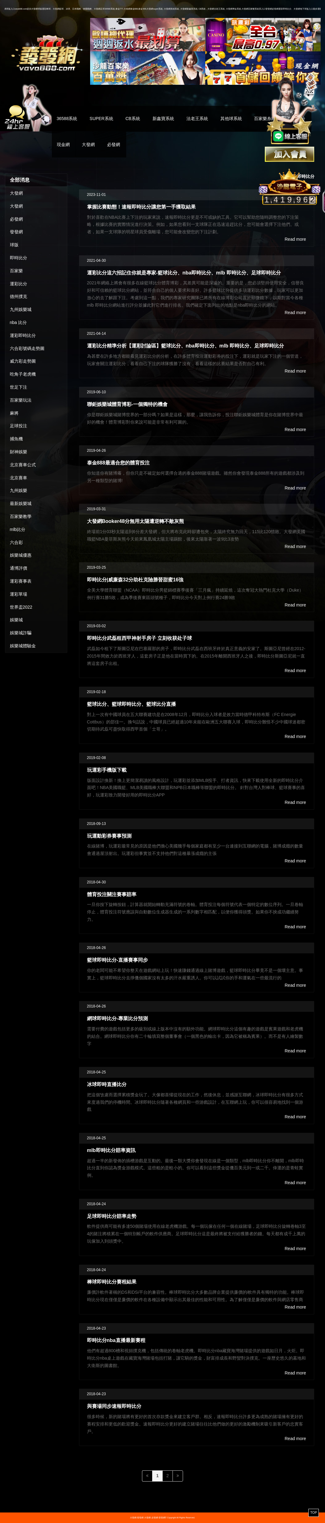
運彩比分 (18, 283)
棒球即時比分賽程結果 (111, 1281)
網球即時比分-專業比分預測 (117, 1018)
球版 (14, 244)
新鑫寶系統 (163, 118)
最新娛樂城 (20, 503)
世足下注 (18, 387)
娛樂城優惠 (20, 555)
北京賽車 (18, 477)
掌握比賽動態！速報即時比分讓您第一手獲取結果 (141, 206)
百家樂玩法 (20, 400)
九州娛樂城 (20, 309)
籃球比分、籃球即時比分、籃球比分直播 (131, 704)
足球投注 (18, 425)
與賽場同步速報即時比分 (114, 1406)
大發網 (88, 144)
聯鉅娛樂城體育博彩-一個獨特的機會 (127, 404)
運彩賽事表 (20, 581)
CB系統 (132, 118)
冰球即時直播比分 (107, 1084)
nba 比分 (18, 322)
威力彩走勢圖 (23, 361)
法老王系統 (197, 118)
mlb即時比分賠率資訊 (111, 1150)
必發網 (113, 144)
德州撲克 (18, 296)
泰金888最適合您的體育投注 (118, 462)
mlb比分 (18, 529)
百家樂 (16, 270)
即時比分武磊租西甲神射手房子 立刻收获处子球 (139, 638)
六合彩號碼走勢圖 (27, 348)
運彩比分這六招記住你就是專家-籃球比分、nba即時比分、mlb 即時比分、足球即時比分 (184, 272)
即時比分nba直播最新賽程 (116, 1340)
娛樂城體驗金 (23, 645)
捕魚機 (16, 438)
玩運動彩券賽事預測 (109, 836)
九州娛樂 (18, 490)
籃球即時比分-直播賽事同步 (117, 960)
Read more (295, 239)
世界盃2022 (21, 607)
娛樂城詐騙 (20, 632)
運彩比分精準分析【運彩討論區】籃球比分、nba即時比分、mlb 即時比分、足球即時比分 (185, 345)
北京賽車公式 (23, 464)
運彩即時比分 (23, 335)
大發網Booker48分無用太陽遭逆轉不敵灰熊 (135, 521)
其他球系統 (231, 118)
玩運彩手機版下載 (107, 770)
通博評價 (18, 568)
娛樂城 (16, 619)
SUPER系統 (101, 118)
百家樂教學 (20, 516)
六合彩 (16, 542)
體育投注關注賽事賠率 (111, 894)
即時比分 (18, 257)
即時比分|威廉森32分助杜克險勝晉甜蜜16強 (135, 579)
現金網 (63, 144)
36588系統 (67, 118)
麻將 (14, 413)
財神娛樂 (18, 451)
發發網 (16, 231)
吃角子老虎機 (23, 374)
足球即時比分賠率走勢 (111, 1216)
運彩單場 (18, 594)
